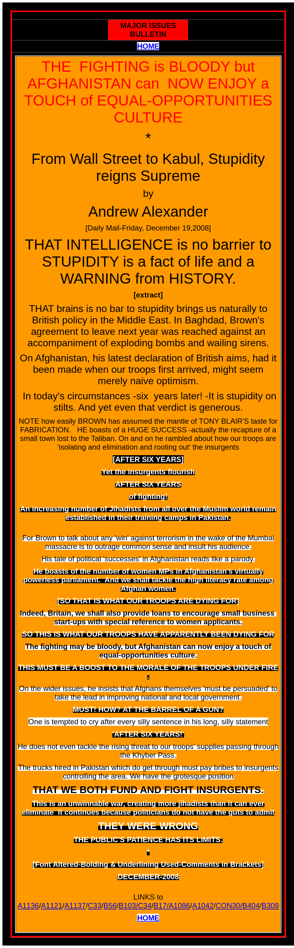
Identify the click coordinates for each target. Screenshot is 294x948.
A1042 (202, 905)
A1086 (179, 905)
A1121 (51, 905)
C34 (144, 905)
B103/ (128, 905)
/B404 (250, 905)
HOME (148, 46)
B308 (270, 905)
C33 (94, 905)
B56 (110, 905)
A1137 (75, 905)
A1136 (28, 905)
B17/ (161, 905)
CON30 (227, 905)
